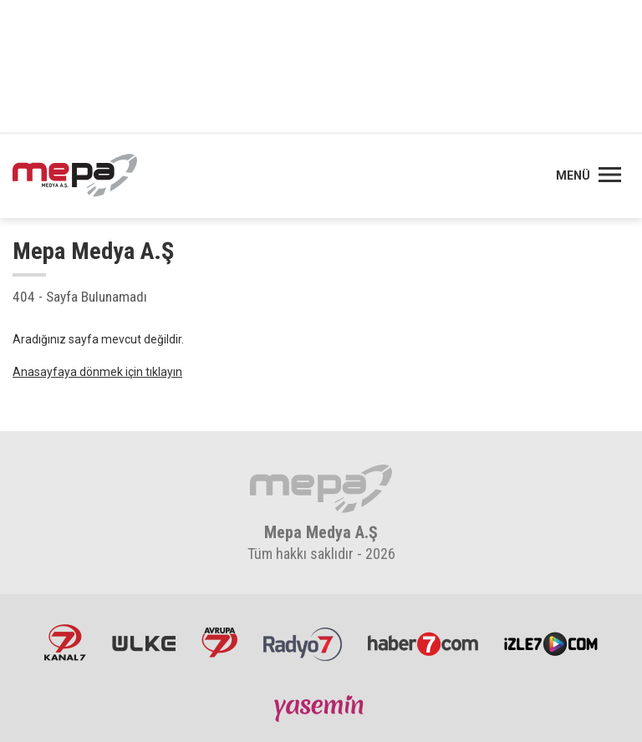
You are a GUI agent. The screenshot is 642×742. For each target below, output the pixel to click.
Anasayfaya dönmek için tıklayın (97, 372)
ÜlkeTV (144, 642)
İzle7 (551, 642)
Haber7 (423, 642)
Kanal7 (65, 642)
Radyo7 (302, 642)
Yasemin (321, 707)
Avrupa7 (219, 642)
